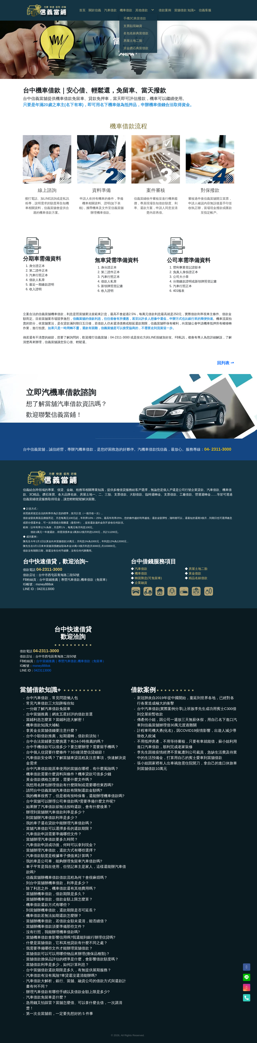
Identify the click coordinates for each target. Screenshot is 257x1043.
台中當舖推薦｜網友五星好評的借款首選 (59, 714)
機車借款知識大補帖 (42, 725)
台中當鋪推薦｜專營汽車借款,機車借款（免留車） (71, 661)
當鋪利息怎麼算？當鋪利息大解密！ (55, 720)
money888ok (41, 665)
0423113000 (42, 670)
